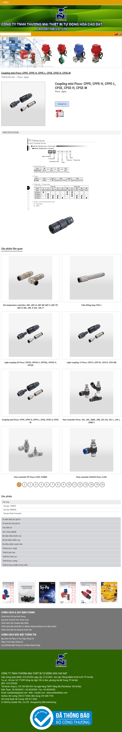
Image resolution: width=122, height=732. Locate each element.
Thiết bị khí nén (8, 77)
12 (80, 484)
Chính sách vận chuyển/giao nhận (15, 623)
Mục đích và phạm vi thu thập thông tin (17, 638)
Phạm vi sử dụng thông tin (12, 642)
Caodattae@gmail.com (17, 692)
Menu (5, 2)
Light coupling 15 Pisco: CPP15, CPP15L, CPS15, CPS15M (91, 362)
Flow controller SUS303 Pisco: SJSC (91, 477)
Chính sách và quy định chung (13, 616)
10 (69, 484)
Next (117, 51)
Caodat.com (39, 692)
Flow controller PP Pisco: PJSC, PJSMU (30, 477)
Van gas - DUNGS (9, 506)
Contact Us (62, 104)
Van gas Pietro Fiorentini (12, 513)
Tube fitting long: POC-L (91, 305)
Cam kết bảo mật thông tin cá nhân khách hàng (20, 645)
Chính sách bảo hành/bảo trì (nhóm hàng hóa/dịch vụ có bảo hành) (28, 626)
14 (91, 484)
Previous (4, 51)
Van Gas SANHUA (9, 510)
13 (85, 484)
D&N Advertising (49, 702)
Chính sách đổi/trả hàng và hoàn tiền (16, 630)
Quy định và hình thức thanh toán (15, 620)
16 (102, 484)
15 (97, 484)
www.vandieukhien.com (57, 692)
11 (74, 484)
